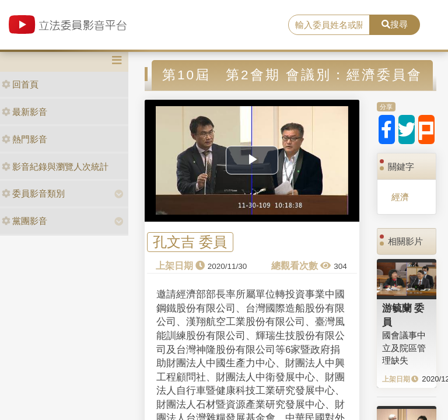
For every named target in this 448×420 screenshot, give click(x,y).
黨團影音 (24, 221)
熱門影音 (24, 139)
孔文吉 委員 (190, 242)
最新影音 (24, 112)
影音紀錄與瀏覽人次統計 (55, 167)
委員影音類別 (33, 193)
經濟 (400, 197)
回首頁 (20, 84)
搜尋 (395, 24)
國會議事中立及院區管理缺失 (404, 347)
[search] (329, 25)
